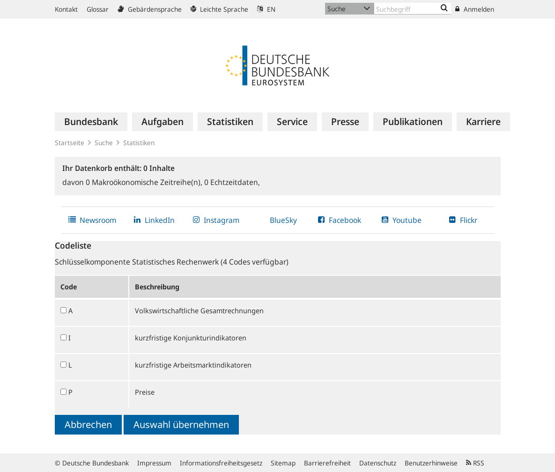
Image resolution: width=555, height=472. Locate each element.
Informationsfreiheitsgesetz (221, 462)
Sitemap (283, 462)
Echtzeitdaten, (232, 182)
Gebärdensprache (150, 9)
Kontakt (66, 9)
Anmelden (474, 9)
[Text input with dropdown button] (412, 9)
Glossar (98, 9)
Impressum (154, 462)
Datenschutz (377, 462)
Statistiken (139, 142)
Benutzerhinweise (431, 462)
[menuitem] (91, 121)
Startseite (69, 142)
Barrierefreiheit (327, 462)
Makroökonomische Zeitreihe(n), (145, 182)
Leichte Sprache (219, 9)
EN (266, 9)
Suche (104, 142)
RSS (475, 462)
